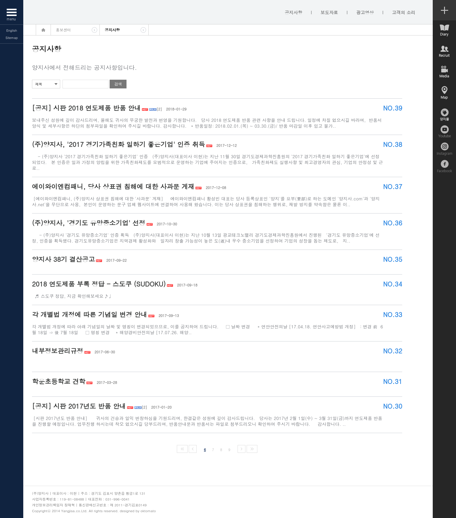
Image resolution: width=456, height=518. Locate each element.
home (43, 29)
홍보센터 (63, 30)
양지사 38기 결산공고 (63, 259)
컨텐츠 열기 (444, 10)
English (11, 30)
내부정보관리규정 (57, 350)
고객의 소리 (403, 12)
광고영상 (365, 12)
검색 (118, 84)
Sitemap (12, 37)
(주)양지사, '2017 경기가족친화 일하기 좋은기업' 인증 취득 (118, 144)
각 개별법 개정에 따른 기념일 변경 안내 (89, 314)
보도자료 (329, 12)
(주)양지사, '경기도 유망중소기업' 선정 (88, 222)
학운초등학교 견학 (58, 381)
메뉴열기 (11, 12)
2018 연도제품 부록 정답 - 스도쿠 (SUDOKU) (99, 283)
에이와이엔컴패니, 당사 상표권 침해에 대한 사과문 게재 (113, 186)
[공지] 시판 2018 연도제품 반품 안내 (86, 107)
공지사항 (293, 12)
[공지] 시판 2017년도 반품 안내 (79, 405)
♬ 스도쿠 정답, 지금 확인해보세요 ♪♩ (84, 296)
